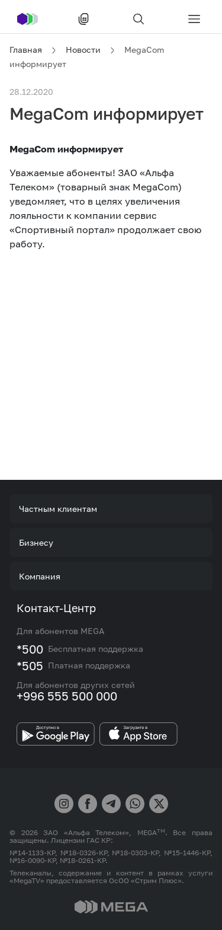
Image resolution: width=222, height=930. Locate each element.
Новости (83, 49)
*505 (30, 665)
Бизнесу (36, 542)
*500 (30, 649)
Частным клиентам (58, 509)
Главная (25, 49)
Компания (39, 576)
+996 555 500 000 (67, 696)
